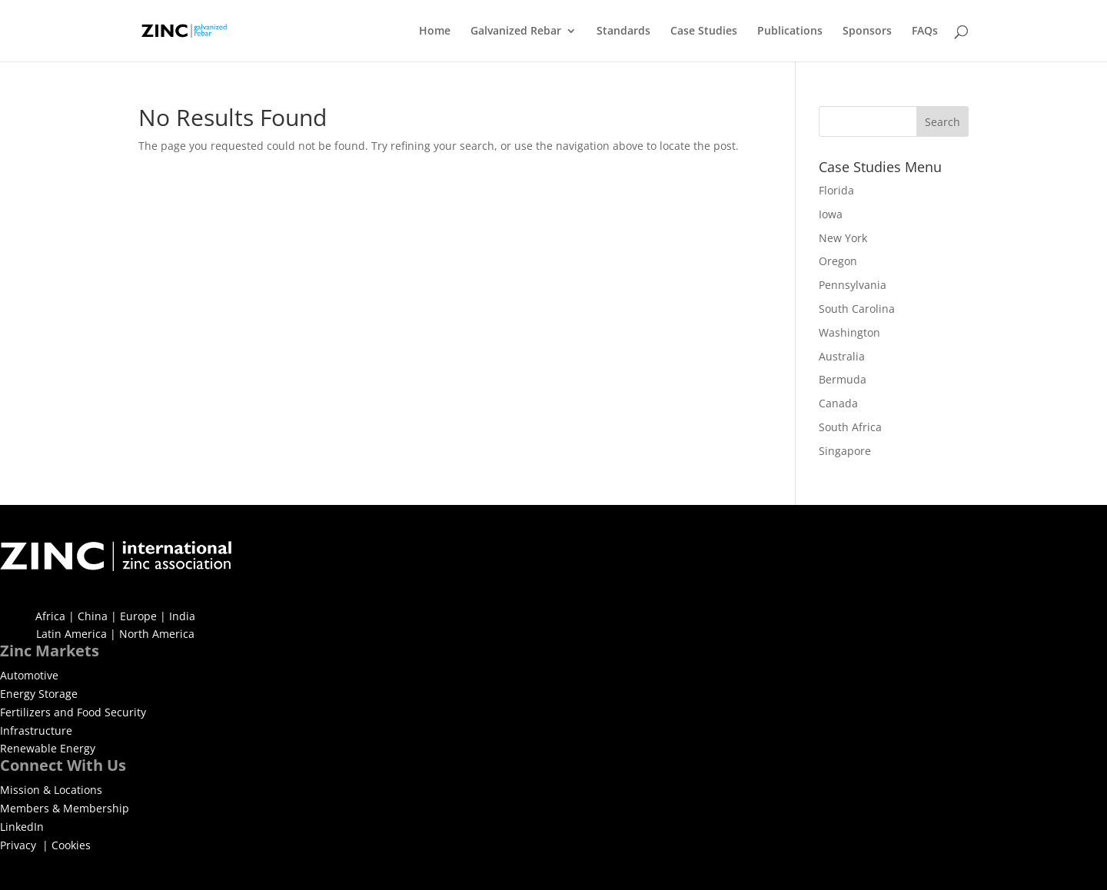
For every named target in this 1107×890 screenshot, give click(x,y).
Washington (849, 332)
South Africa (850, 427)
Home (434, 31)
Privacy (19, 845)
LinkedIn (22, 826)
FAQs (925, 31)
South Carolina (857, 308)
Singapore (845, 450)
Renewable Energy (47, 748)
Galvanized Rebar (515, 31)
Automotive (29, 675)
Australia (842, 356)
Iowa (831, 214)
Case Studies (703, 31)
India (182, 616)
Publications (790, 31)
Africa (50, 616)
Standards (623, 31)
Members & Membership (64, 808)
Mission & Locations (51, 789)
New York (843, 238)
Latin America (71, 633)
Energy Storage (39, 693)
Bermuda (842, 379)
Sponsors (867, 31)
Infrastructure (36, 730)
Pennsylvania (852, 284)
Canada (838, 403)
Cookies (71, 845)
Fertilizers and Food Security (73, 712)
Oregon (838, 261)
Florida (836, 190)
